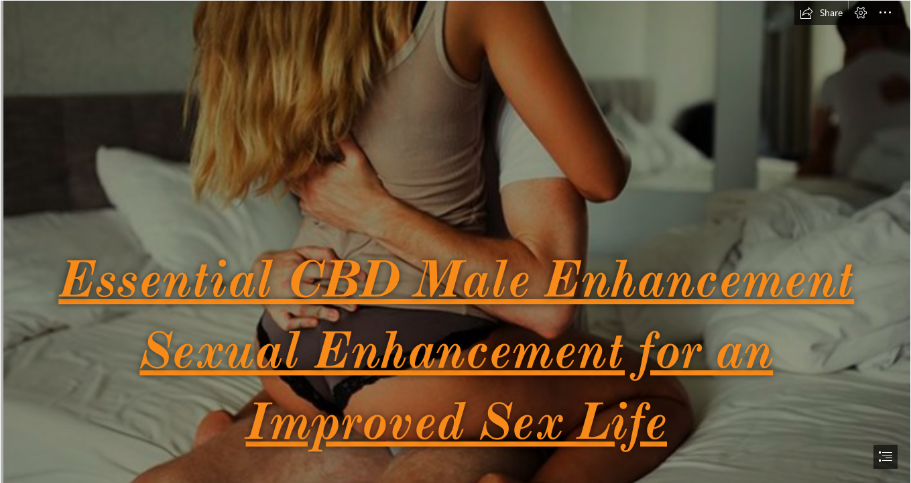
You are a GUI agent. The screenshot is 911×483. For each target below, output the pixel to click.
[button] (821, 13)
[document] (455, 241)
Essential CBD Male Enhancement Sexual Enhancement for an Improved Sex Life (456, 349)
